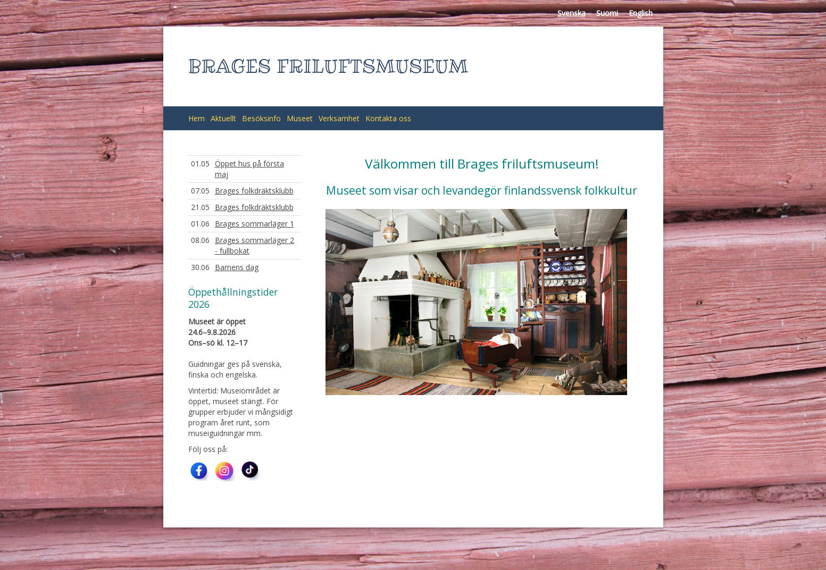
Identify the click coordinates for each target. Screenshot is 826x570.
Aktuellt (223, 118)
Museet (300, 118)
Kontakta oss (388, 118)
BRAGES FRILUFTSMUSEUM (328, 66)
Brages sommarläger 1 (254, 224)
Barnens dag (236, 267)
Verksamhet (339, 118)
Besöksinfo (261, 118)
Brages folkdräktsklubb (254, 191)
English (641, 13)
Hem (196, 118)
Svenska (571, 13)
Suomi (607, 13)
